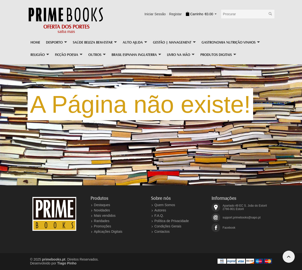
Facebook (229, 227)
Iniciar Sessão (155, 14)
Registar (175, 14)
